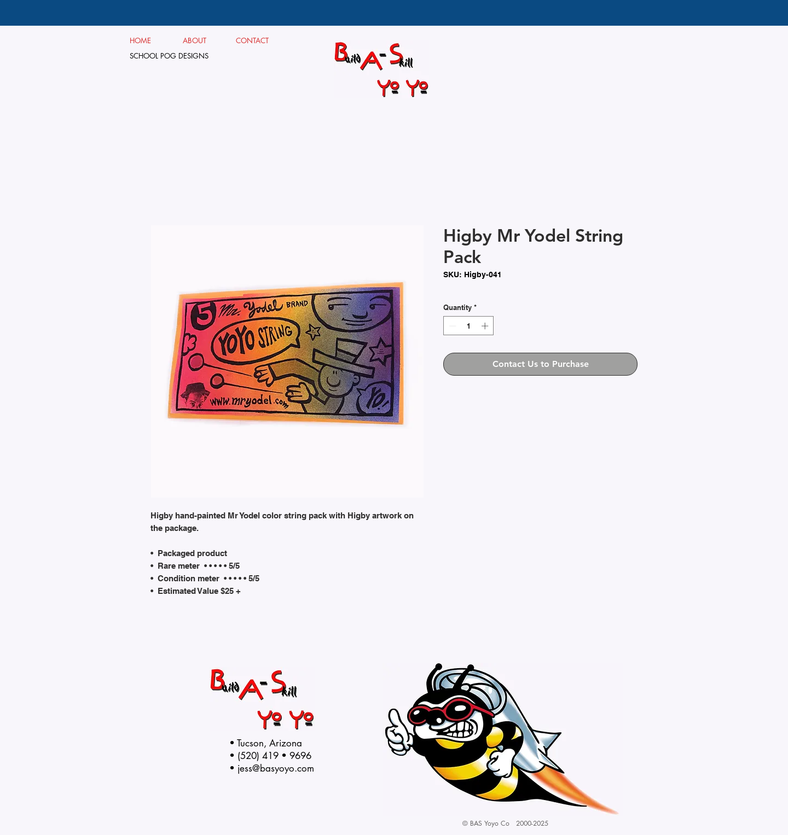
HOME (141, 40)
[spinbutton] (468, 326)
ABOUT (199, 40)
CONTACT (252, 40)
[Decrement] (451, 326)
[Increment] (486, 326)
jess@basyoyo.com (275, 768)
